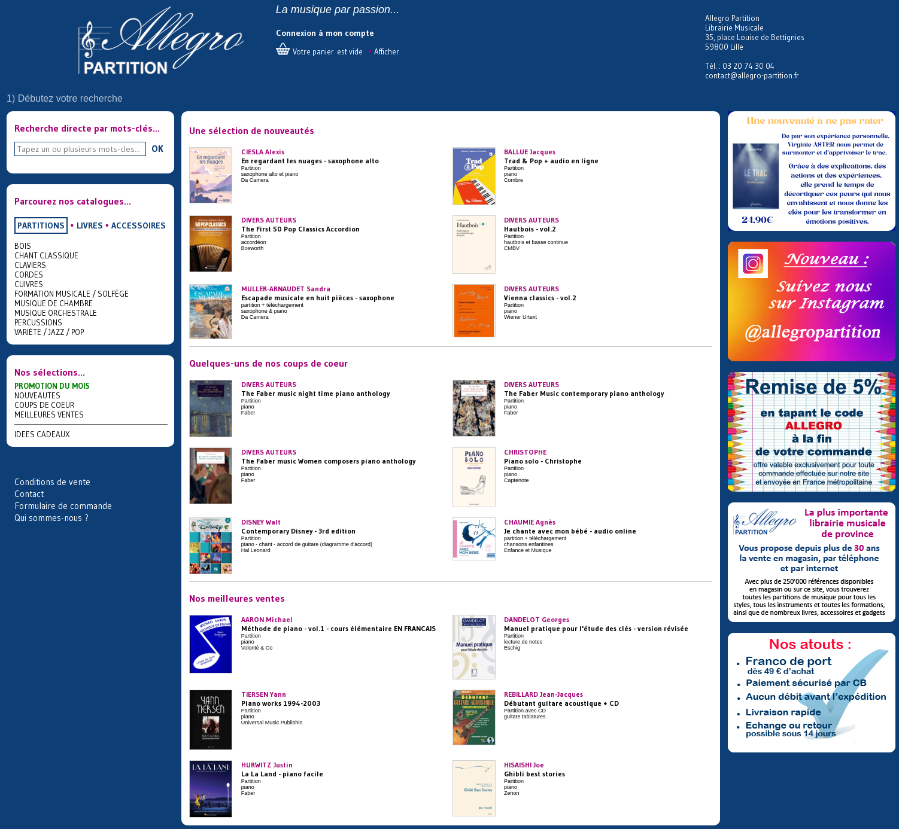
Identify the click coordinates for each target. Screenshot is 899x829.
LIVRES (90, 225)
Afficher (386, 51)
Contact (29, 493)
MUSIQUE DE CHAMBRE (53, 303)
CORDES (28, 274)
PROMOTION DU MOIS (52, 386)
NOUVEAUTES (37, 395)
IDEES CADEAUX (42, 434)
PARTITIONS (41, 225)
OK (157, 148)
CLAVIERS (30, 265)
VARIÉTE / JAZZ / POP (49, 332)
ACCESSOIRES (138, 225)
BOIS (22, 246)
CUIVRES (28, 284)
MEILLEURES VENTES (49, 414)
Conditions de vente (52, 481)
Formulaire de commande (63, 505)
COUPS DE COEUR (44, 405)
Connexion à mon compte (325, 33)
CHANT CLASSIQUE (46, 255)
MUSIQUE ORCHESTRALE (55, 313)
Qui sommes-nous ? (51, 517)
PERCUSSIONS (38, 322)
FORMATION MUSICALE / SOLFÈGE (71, 293)
